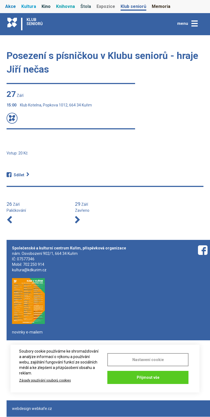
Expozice (106, 6)
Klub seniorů (133, 6)
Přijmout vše (148, 377)
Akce (10, 6)
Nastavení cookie (148, 360)
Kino (46, 6)
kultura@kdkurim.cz (29, 270)
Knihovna (65, 6)
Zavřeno (82, 210)
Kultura (28, 6)
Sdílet (19, 175)
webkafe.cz (42, 408)
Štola (85, 6)
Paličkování (16, 210)
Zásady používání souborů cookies (45, 380)
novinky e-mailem (27, 332)
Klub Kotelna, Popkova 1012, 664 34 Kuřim (56, 105)
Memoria (161, 6)
